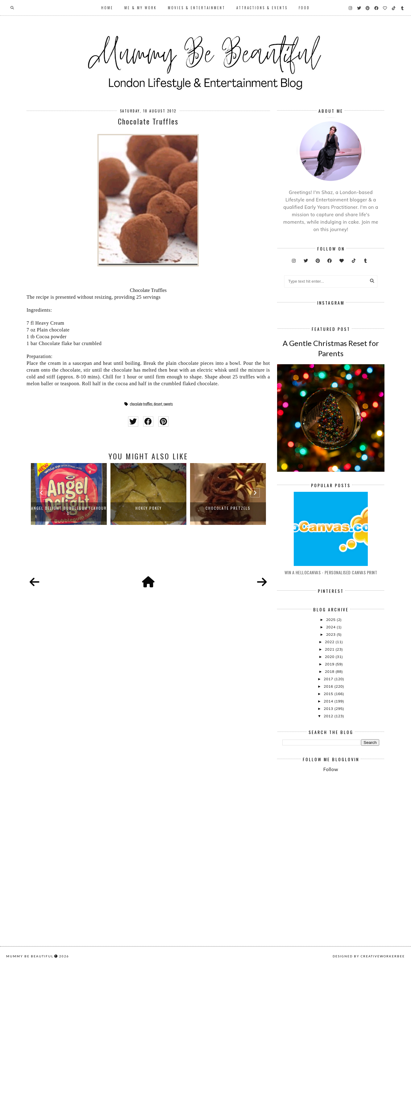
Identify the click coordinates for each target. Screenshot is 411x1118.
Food (304, 7)
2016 (329, 777)
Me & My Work (140, 7)
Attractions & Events (262, 7)
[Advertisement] (346, 919)
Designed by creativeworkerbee (369, 1110)
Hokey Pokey (148, 508)
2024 (331, 718)
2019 (330, 755)
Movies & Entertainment (196, 7)
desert (158, 404)
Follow (330, 861)
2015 (329, 785)
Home (107, 7)
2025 (331, 711)
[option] (68, 494)
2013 (329, 800)
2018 (330, 763)
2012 (329, 807)
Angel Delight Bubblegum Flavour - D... (69, 510)
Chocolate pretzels (228, 508)
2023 (331, 726)
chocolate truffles (141, 404)
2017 (329, 770)
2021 (330, 740)
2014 (329, 792)
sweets (168, 404)
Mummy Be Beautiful (29, 1110)
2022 (330, 733)
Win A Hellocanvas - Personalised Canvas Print (330, 663)
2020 (330, 748)
